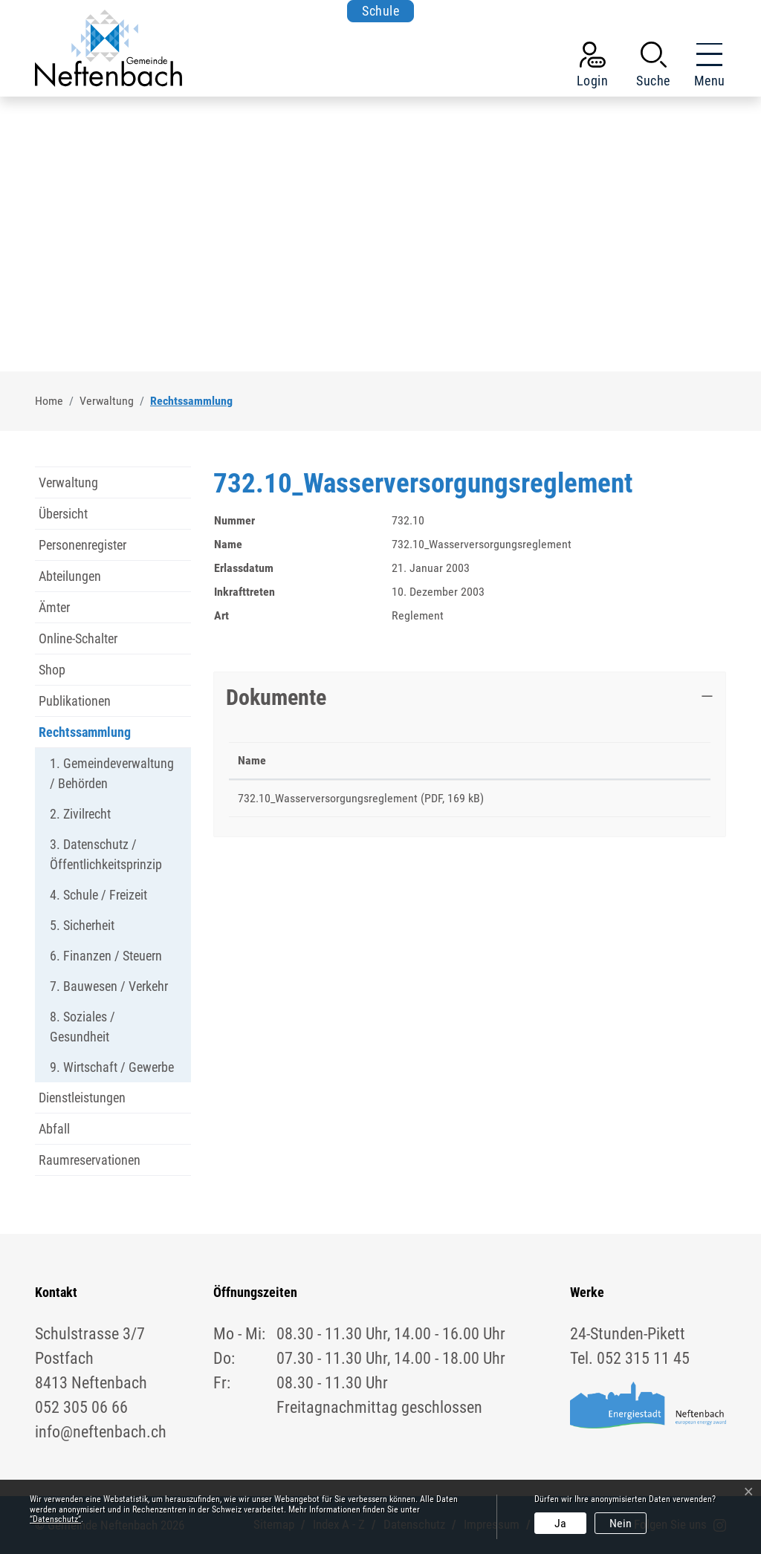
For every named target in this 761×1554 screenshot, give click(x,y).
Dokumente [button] (276, 697)
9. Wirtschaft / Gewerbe (112, 1067)
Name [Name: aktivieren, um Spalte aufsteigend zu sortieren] (252, 760)
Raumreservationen (89, 1160)
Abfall (54, 1129)
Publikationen (75, 701)
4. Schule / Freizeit (98, 895)
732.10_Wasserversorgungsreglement (328, 798)
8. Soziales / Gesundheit (82, 1026)
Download (658, 801)
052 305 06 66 (81, 1407)
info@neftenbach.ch (100, 1432)
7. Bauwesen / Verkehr (109, 986)
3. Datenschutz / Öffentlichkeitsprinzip (106, 854)
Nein (620, 1523)
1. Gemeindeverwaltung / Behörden (112, 773)
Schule (380, 11)
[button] (653, 67)
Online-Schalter (78, 638)
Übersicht (63, 513)
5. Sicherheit (82, 925)
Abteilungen (70, 576)
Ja (560, 1523)
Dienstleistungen (82, 1097)
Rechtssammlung (85, 736)
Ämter (54, 607)
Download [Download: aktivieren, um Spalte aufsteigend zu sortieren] (638, 760)
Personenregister (82, 545)
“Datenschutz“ (55, 1519)
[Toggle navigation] (705, 67)
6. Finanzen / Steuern (106, 955)
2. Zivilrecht (80, 814)
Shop (52, 669)
